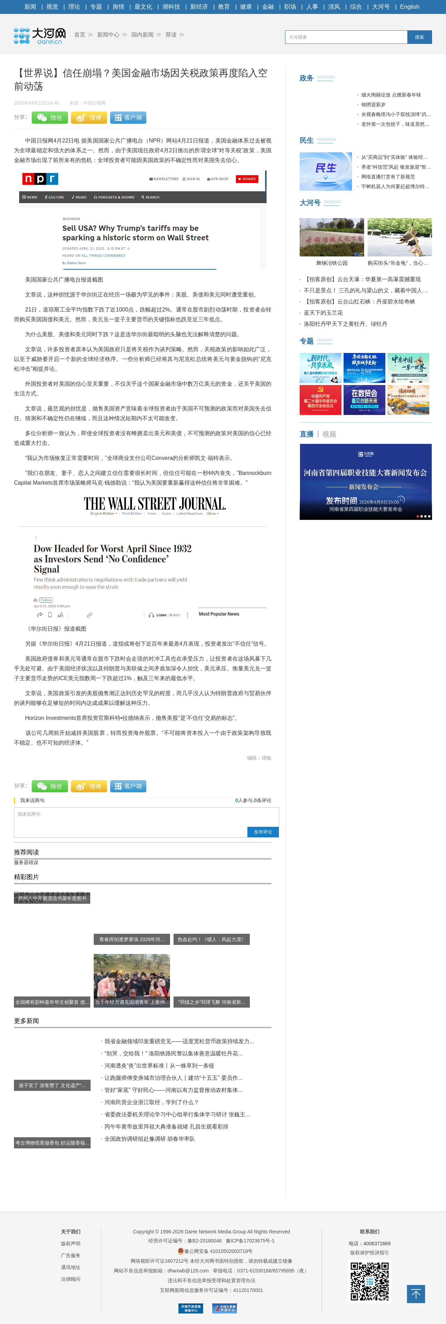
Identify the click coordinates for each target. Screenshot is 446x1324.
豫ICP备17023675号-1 (250, 1241)
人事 (312, 6)
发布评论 (263, 831)
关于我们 (70, 1231)
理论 (74, 6)
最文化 (143, 6)
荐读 (171, 35)
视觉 (52, 6)
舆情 (118, 6)
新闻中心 (108, 35)
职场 (290, 6)
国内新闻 (142, 35)
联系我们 (369, 1231)
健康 (246, 6)
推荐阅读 (26, 852)
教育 (224, 6)
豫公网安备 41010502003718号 (215, 1251)
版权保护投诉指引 (369, 1252)
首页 (79, 35)
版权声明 (70, 1243)
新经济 (199, 6)
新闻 (30, 6)
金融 (268, 6)
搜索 (419, 37)
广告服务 (70, 1255)
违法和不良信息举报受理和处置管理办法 (211, 1280)
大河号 (381, 6)
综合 (356, 6)
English (410, 6)
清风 (334, 6)
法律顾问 (70, 1279)
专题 (96, 6)
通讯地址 (70, 1267)
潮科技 (171, 6)
